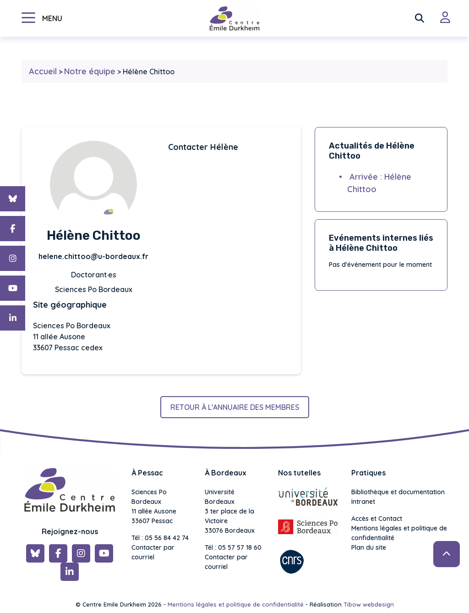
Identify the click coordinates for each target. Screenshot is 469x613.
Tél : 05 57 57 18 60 (233, 547)
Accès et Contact (376, 518)
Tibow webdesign (369, 604)
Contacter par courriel (153, 552)
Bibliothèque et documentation (398, 492)
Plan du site (368, 547)
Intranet (363, 501)
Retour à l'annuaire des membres (234, 407)
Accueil (43, 71)
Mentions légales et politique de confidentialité (399, 533)
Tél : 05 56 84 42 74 (160, 538)
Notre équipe (89, 71)
